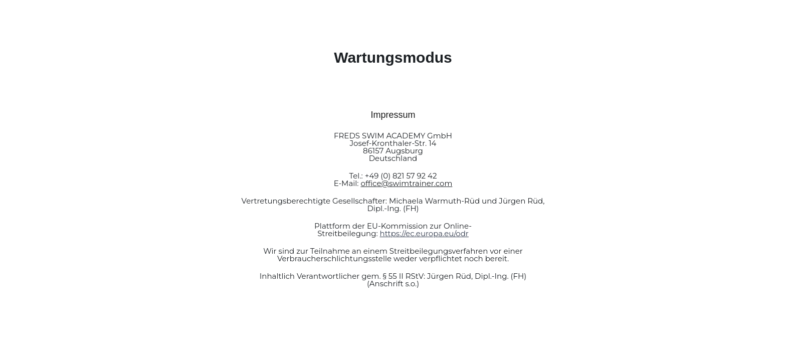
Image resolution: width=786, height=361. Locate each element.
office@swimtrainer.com (406, 183)
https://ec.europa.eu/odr (424, 233)
